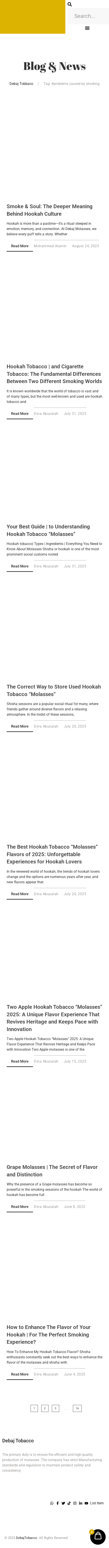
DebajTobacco (26, 1538)
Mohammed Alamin (50, 246)
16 (77, 1408)
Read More (20, 246)
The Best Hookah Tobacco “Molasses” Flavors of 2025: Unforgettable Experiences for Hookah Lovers (52, 854)
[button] (87, 28)
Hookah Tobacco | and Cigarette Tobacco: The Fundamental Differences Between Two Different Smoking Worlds (54, 373)
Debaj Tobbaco (21, 84)
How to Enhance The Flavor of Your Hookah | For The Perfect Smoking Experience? (49, 1334)
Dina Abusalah (46, 414)
